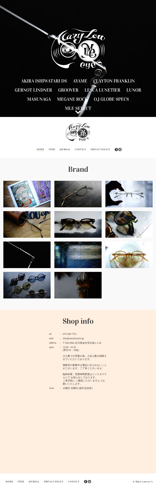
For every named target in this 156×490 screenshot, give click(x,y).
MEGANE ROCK (72, 99)
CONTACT (80, 149)
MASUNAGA (39, 99)
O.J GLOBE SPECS (111, 99)
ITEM (52, 149)
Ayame (80, 81)
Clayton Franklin (114, 81)
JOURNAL (65, 149)
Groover (68, 90)
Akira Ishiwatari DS (44, 81)
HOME (40, 149)
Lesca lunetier (102, 90)
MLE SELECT (78, 108)
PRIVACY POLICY (100, 149)
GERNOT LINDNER (33, 90)
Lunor (133, 90)
